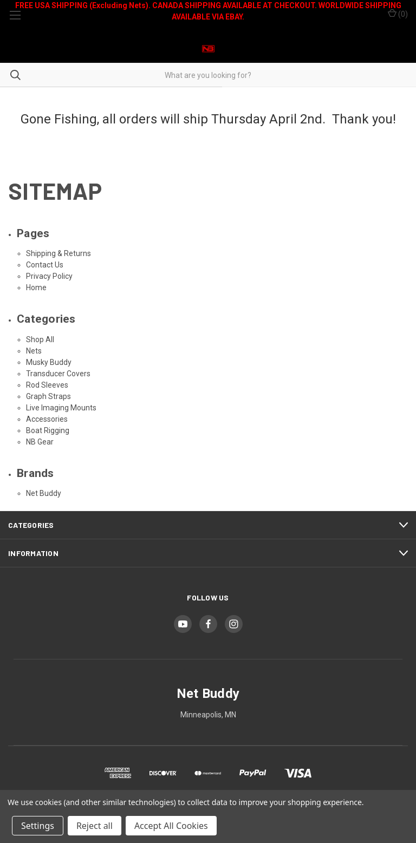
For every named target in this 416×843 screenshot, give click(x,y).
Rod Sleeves (47, 385)
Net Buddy (43, 493)
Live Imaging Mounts (61, 407)
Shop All (40, 339)
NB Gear (40, 441)
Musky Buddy (49, 362)
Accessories (47, 419)
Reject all (94, 826)
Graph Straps (48, 396)
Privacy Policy (49, 276)
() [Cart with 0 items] (398, 13)
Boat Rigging (47, 430)
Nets (34, 351)
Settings (37, 826)
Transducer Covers (58, 373)
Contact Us (44, 264)
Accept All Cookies (171, 826)
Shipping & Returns (58, 253)
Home (36, 287)
